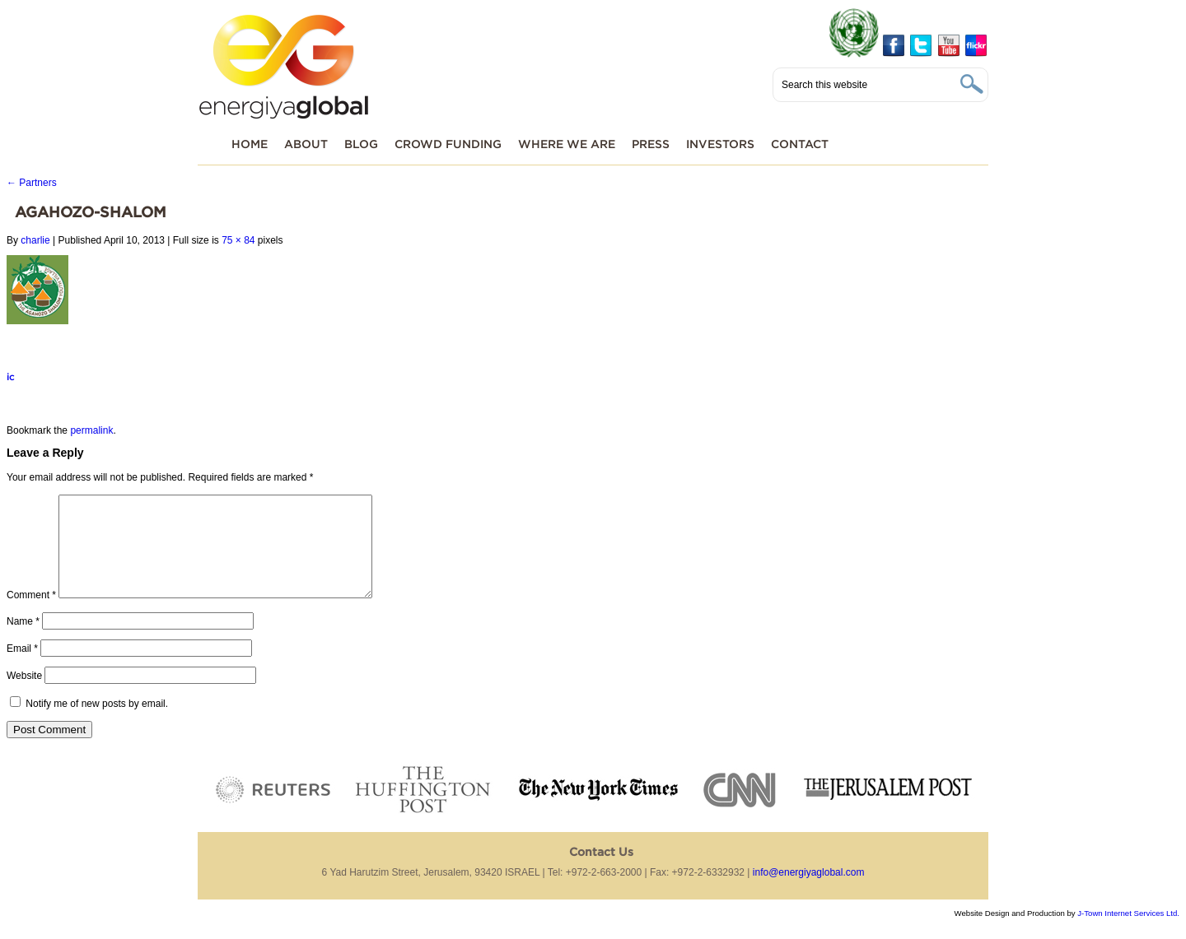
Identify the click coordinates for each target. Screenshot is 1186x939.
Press (651, 143)
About (306, 143)
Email (22, 668)
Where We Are (566, 143)
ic (11, 376)
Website (24, 695)
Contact (800, 143)
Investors (720, 143)
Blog (361, 143)
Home (249, 143)
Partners (32, 182)
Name (23, 641)
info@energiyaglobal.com (809, 892)
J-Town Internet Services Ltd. (1128, 932)
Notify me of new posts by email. (97, 723)
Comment (31, 615)
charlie (35, 240)
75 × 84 (238, 240)
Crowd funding (448, 143)
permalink (91, 430)
